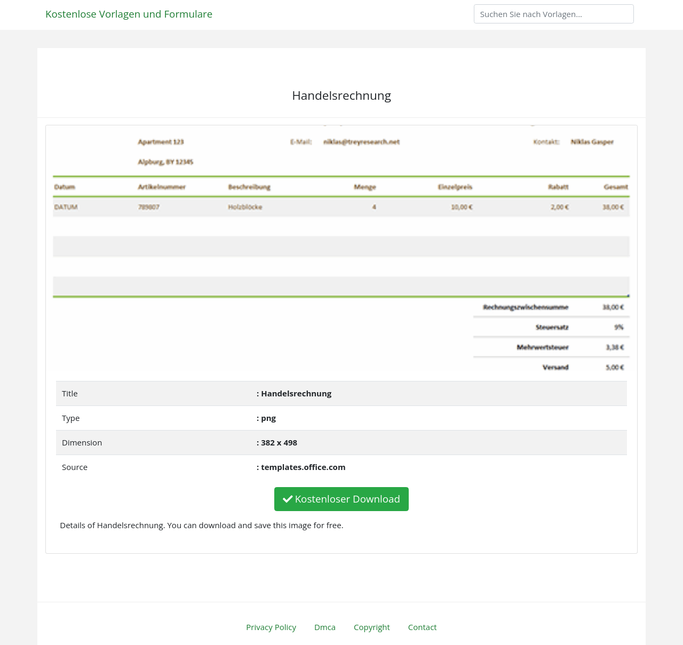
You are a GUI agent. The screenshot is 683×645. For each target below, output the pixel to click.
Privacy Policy (271, 627)
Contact (422, 627)
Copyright (372, 627)
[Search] (554, 13)
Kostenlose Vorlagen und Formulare (128, 13)
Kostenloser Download (341, 498)
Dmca (325, 627)
